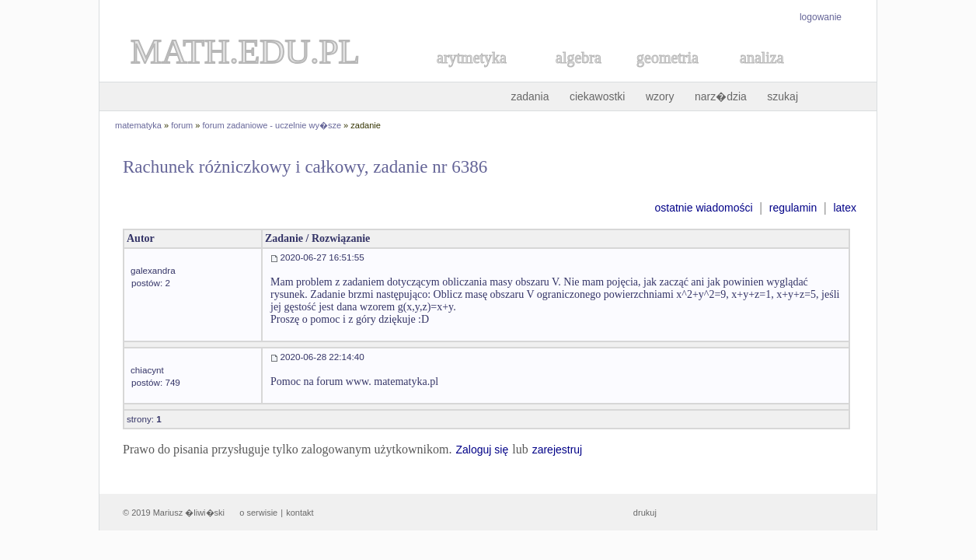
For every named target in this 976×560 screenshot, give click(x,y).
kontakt (299, 512)
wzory (660, 96)
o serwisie (258, 512)
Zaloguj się (481, 449)
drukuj (645, 512)
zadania (530, 96)
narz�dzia (721, 96)
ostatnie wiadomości (703, 207)
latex (844, 207)
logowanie (821, 17)
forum (182, 125)
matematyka (138, 125)
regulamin (793, 207)
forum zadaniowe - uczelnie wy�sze (272, 125)
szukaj (782, 96)
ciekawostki (598, 96)
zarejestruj (557, 449)
